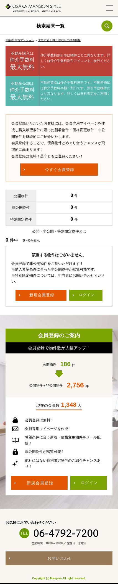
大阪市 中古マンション (20, 40)
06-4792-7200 (66, 533)
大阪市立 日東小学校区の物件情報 (59, 40)
